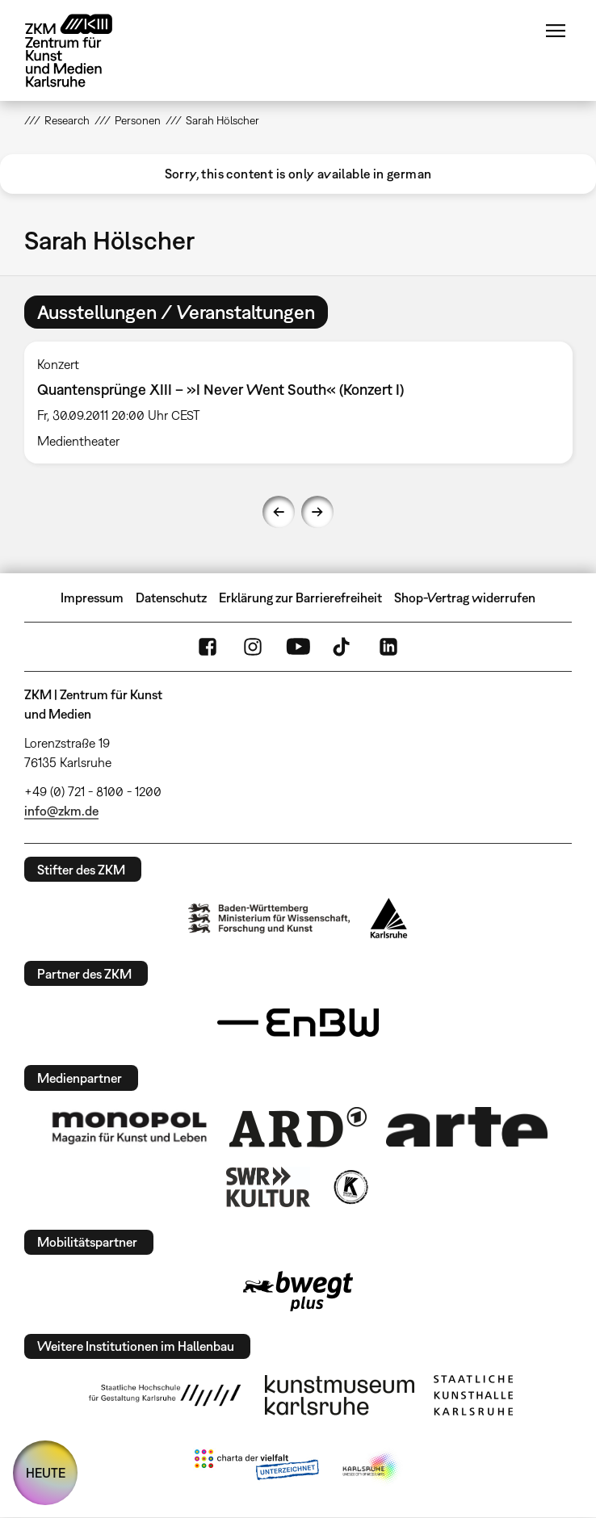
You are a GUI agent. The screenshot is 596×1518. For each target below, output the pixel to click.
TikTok (343, 647)
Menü (555, 30)
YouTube (298, 647)
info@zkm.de (61, 810)
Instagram (253, 647)
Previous (278, 512)
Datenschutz (171, 597)
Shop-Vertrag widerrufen (464, 597)
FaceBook (207, 647)
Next (317, 512)
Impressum (92, 597)
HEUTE (45, 1473)
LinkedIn (388, 647)
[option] (298, 402)
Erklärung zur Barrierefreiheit (300, 597)
